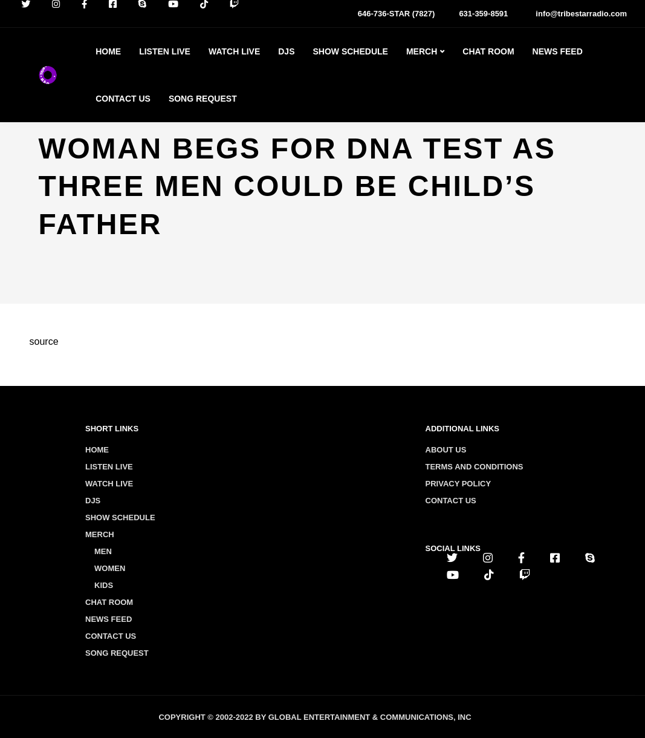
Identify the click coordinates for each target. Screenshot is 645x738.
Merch (421, 51)
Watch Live (234, 51)
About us (446, 449)
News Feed (558, 51)
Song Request (203, 98)
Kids (103, 585)
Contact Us (123, 98)
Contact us (451, 500)
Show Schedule (350, 51)
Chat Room (488, 51)
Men (103, 551)
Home (108, 51)
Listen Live (164, 51)
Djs (286, 51)
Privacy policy (458, 483)
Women (109, 568)
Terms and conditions (474, 466)
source (44, 341)
